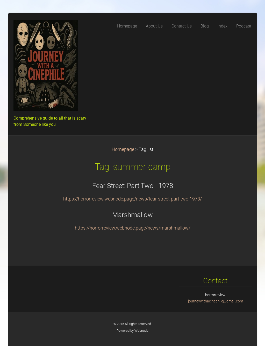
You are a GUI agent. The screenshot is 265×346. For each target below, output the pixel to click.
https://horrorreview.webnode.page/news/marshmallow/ (132, 228)
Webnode (141, 331)
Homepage (123, 149)
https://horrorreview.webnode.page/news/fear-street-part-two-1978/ (132, 199)
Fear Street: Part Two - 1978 (132, 186)
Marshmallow (132, 215)
